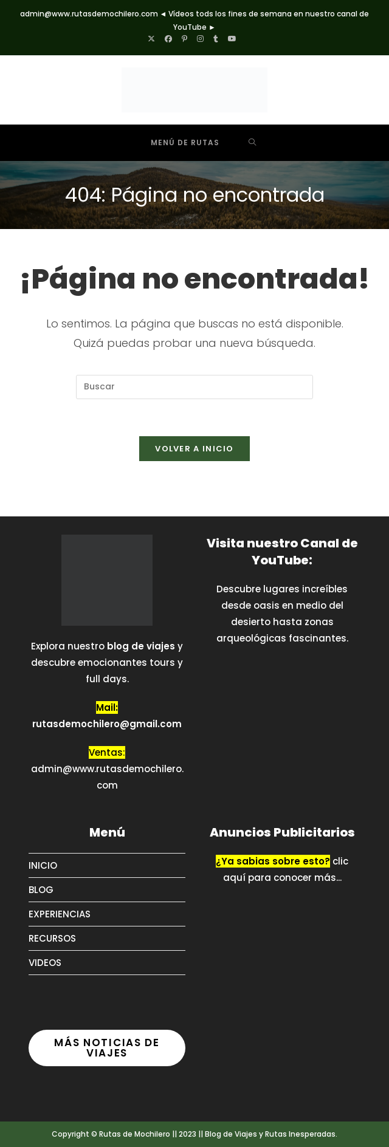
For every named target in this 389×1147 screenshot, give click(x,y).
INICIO (43, 865)
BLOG (41, 889)
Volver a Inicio (194, 448)
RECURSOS (52, 938)
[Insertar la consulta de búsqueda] (194, 387)
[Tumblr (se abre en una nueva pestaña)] (215, 38)
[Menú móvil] (176, 143)
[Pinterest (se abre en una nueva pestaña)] (184, 38)
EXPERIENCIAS (60, 914)
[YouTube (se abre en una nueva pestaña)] (232, 38)
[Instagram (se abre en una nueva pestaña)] (200, 38)
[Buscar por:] (252, 143)
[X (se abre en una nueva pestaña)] (154, 38)
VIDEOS (45, 962)
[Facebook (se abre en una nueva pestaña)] (168, 38)
